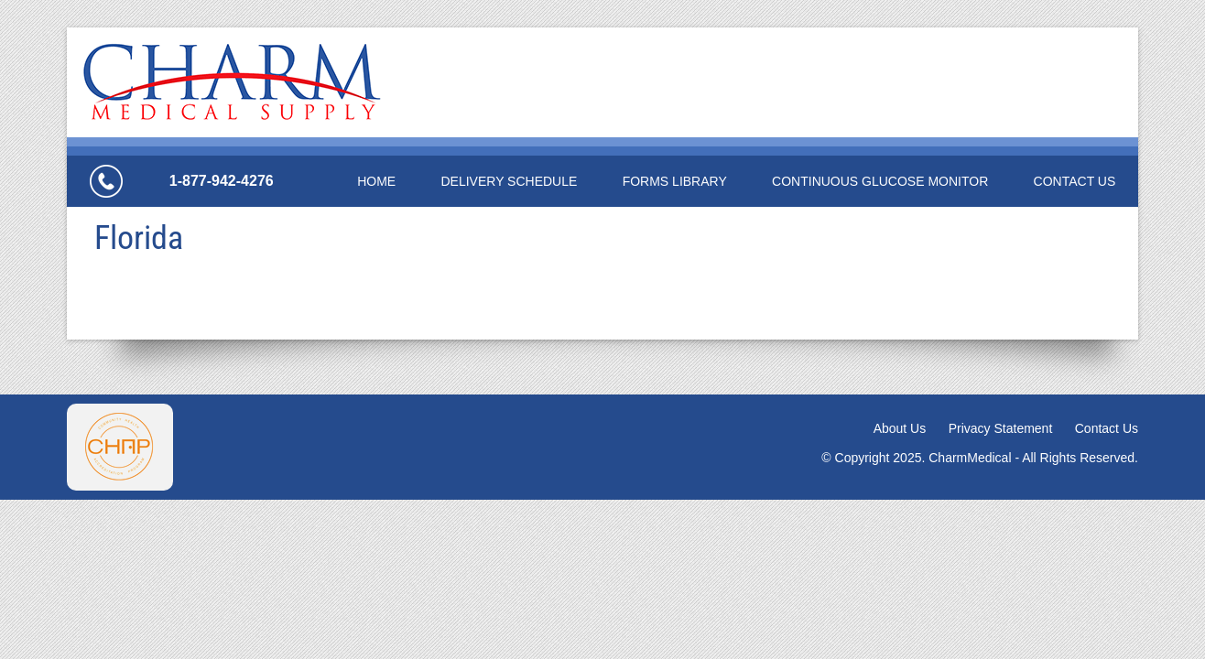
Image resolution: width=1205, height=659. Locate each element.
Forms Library (675, 181)
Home (376, 181)
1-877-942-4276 (221, 181)
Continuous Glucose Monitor (880, 181)
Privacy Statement (1001, 428)
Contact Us (1075, 181)
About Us (900, 428)
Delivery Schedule (508, 181)
